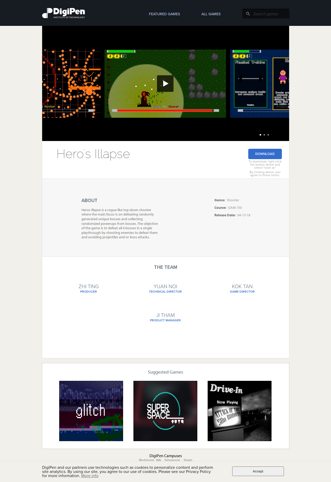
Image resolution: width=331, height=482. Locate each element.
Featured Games (164, 14)
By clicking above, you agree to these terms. (265, 173)
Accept (258, 471)
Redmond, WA (150, 460)
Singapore (172, 460)
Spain (188, 460)
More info (90, 475)
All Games (211, 14)
